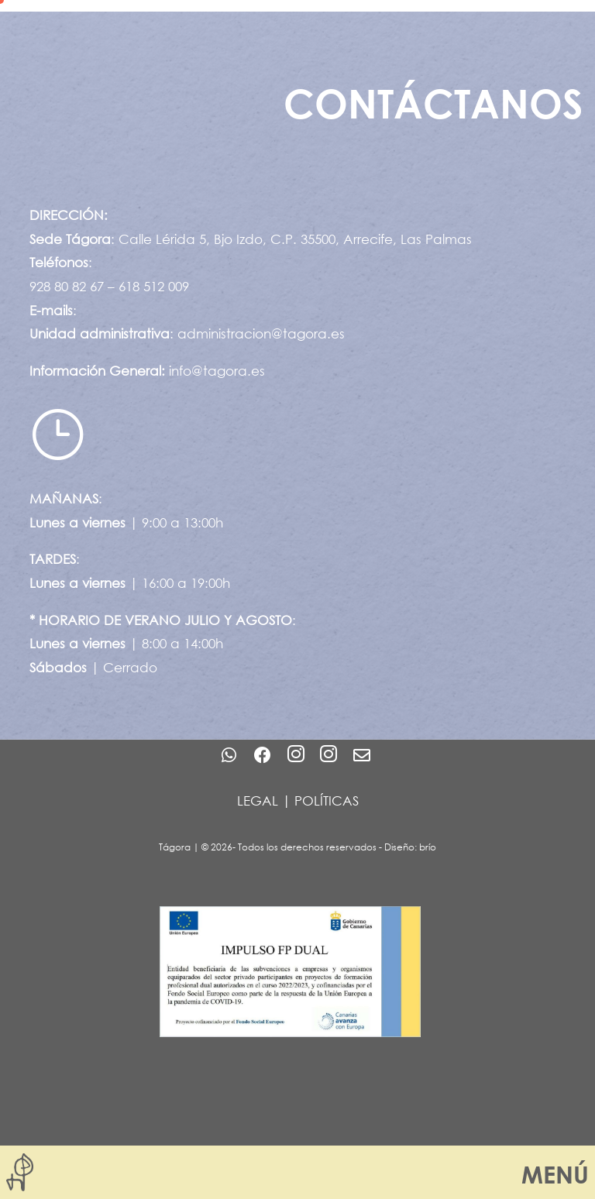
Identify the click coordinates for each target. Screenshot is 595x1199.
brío (427, 847)
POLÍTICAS (326, 800)
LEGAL (257, 800)
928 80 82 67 (66, 286)
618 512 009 (154, 286)
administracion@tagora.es (261, 333)
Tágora (175, 847)
